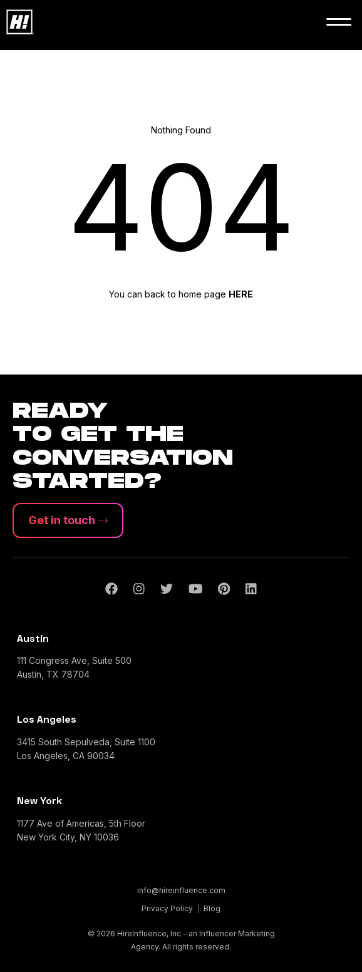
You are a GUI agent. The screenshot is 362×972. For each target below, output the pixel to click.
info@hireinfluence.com (181, 890)
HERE (241, 294)
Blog (212, 908)
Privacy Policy (167, 908)
